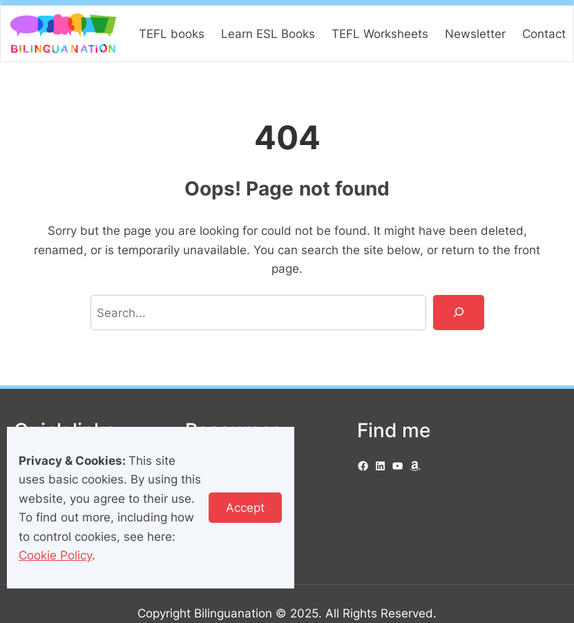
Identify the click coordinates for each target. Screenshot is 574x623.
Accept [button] (245, 507)
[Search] (458, 312)
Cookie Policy (55, 555)
